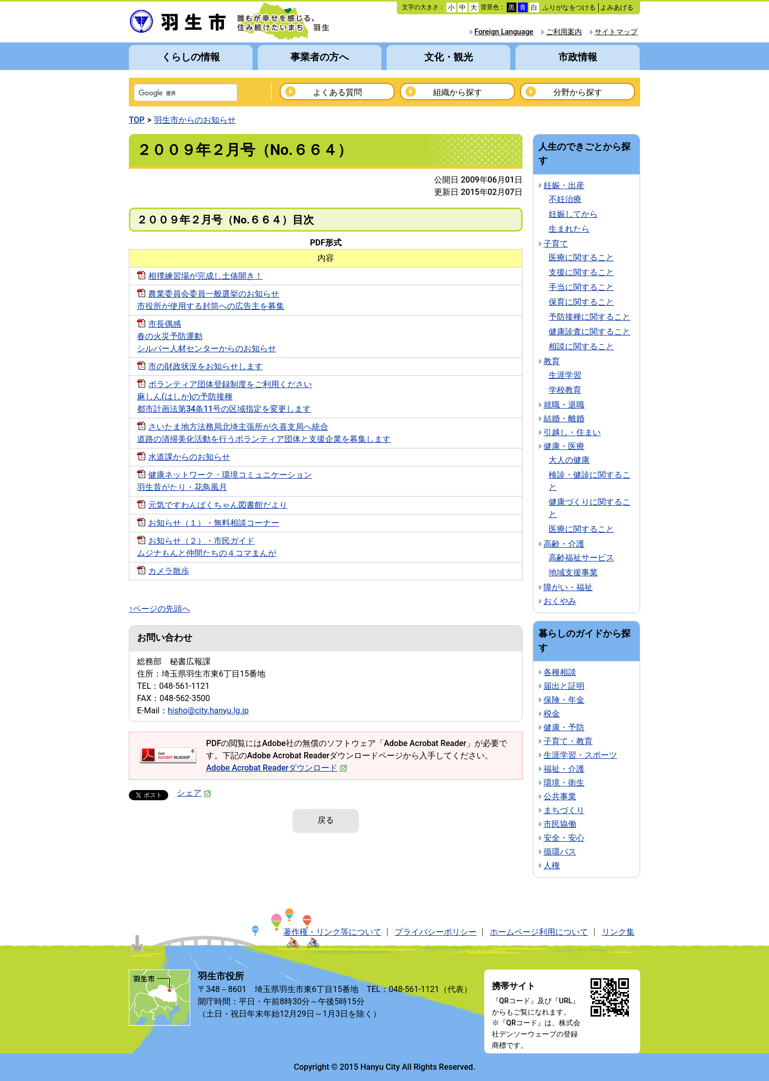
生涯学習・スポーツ (580, 755)
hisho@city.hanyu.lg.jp (208, 710)
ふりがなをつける (569, 7)
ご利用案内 (564, 32)
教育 (552, 361)
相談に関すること (581, 346)
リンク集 (618, 932)
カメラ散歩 (168, 571)
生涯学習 (565, 375)
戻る (326, 820)
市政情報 (577, 57)
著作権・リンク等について (332, 932)
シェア (194, 793)
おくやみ (560, 601)
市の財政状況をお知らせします (205, 366)
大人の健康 (569, 460)
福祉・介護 (564, 769)
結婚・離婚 (564, 418)
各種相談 (560, 672)
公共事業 (560, 796)
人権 (552, 865)
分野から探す (577, 92)
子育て (556, 244)
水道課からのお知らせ (189, 457)
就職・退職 (564, 405)
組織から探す (457, 92)
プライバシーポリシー (436, 932)
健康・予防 (564, 727)
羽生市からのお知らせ (195, 120)
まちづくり (564, 810)
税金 (552, 713)
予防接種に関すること (589, 317)
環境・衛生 (564, 782)
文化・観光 (448, 57)
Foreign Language (503, 32)
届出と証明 (564, 686)
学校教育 (565, 390)
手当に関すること (581, 287)
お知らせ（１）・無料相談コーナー (213, 523)
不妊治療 (565, 199)
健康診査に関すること (589, 331)
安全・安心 (564, 838)
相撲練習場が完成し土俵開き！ (205, 276)
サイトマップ (616, 32)
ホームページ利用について (539, 932)
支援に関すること (581, 272)
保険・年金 (564, 700)
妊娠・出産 (564, 185)
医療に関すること (581, 257)
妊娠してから (573, 214)
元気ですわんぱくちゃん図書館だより (217, 505)
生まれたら (569, 229)
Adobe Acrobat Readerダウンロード (276, 768)
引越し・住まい (572, 432)
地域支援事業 (573, 572)
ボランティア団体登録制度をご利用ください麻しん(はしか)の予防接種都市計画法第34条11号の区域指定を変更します (224, 396)
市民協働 (560, 824)
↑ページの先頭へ (159, 609)
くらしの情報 (191, 57)
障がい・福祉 (568, 587)
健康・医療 (564, 446)
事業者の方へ (319, 57)
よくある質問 (337, 92)
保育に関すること (581, 302)
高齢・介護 (564, 544)
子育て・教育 (568, 741)
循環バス (560, 852)
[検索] (172, 93)
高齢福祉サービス (581, 557)
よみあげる (617, 7)
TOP (137, 120)
